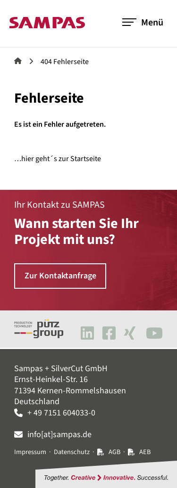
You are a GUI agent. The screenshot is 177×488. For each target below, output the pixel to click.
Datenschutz (72, 452)
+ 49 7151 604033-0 (61, 412)
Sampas (18, 61)
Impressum (30, 452)
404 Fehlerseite (65, 62)
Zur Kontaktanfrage (60, 276)
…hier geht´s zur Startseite (57, 159)
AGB (114, 452)
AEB (145, 452)
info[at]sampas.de (59, 434)
